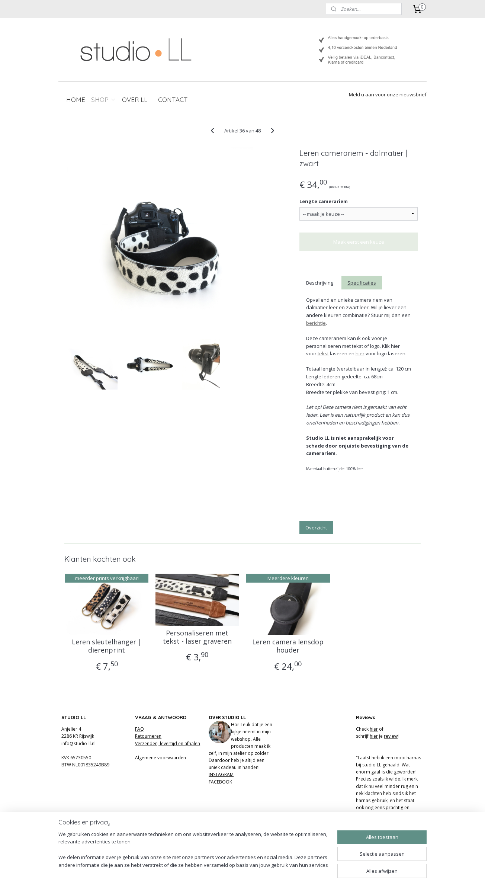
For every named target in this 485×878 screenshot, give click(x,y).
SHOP (103, 99)
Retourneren (148, 736)
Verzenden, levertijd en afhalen (167, 743)
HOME (75, 99)
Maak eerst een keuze (358, 241)
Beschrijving (319, 282)
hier (359, 353)
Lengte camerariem (323, 201)
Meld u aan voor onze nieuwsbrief (388, 94)
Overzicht (316, 527)
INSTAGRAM (221, 774)
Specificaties (361, 282)
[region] (193, 850)
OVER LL (134, 99)
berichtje (315, 323)
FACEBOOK (220, 782)
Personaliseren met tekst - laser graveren (197, 637)
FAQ (139, 729)
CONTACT (173, 99)
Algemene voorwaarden (160, 757)
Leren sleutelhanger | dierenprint (107, 646)
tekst (322, 353)
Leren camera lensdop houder (288, 646)
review (391, 736)
